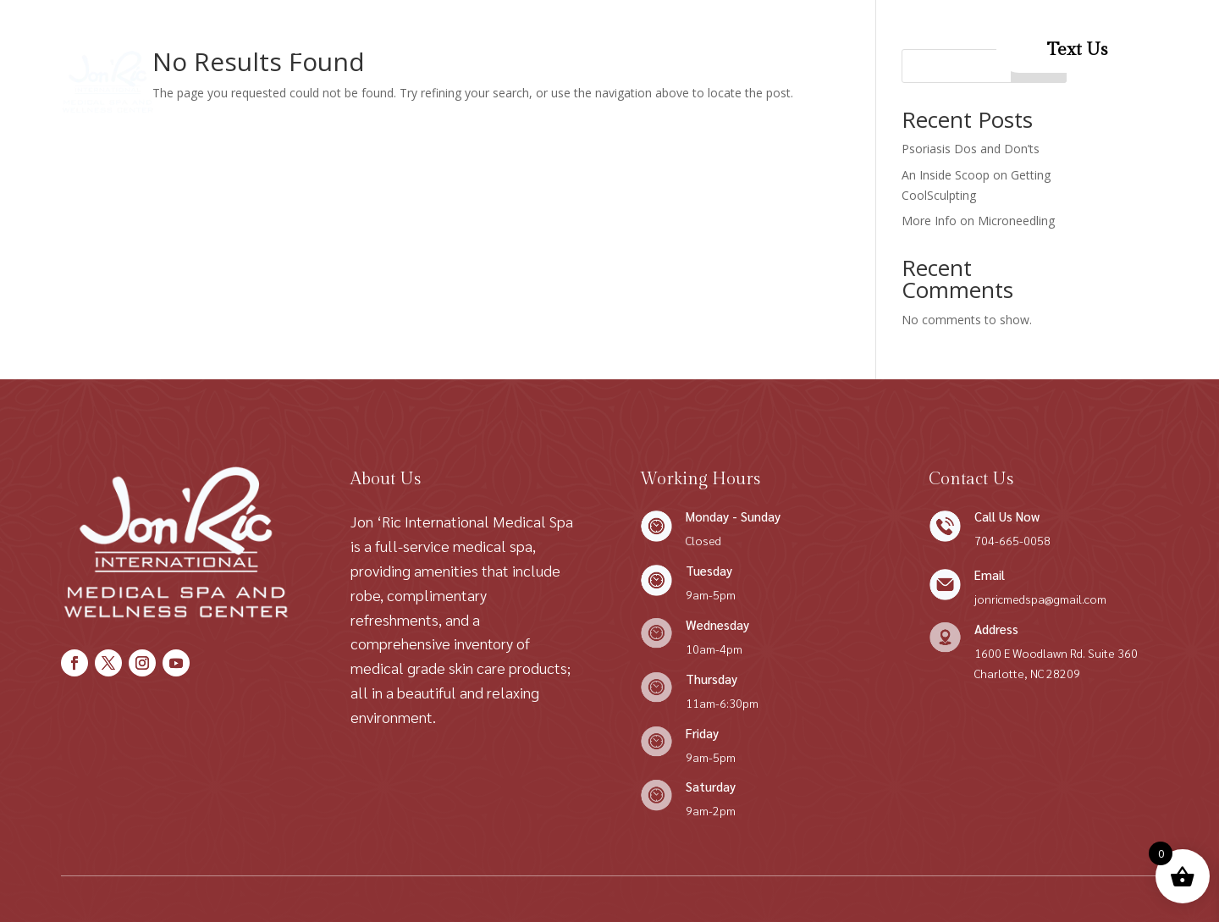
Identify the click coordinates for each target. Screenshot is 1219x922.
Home (279, 49)
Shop (419, 49)
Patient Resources (523, 114)
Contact (664, 49)
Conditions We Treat (528, 49)
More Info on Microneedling (978, 221)
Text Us (1077, 49)
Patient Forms (758, 49)
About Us (351, 49)
